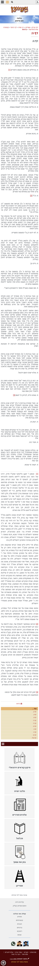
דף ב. (34, 712)
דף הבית (35, 27)
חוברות (19, 924)
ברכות (24, 29)
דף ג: (34, 717)
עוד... (34, 708)
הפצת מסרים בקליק (19, 906)
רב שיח (21, 27)
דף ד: (34, 720)
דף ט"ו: (34, 738)
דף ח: (34, 735)
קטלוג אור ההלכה (19, 914)
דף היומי (14, 27)
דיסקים (19, 931)
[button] (12, 2)
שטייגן (27, 27)
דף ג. (34, 714)
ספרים (19, 916)
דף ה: (34, 33)
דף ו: (34, 729)
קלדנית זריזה (19, 902)
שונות (19, 935)
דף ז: (34, 732)
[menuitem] (19, 759)
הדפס (18, 704)
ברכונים (19, 927)
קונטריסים (19, 920)
